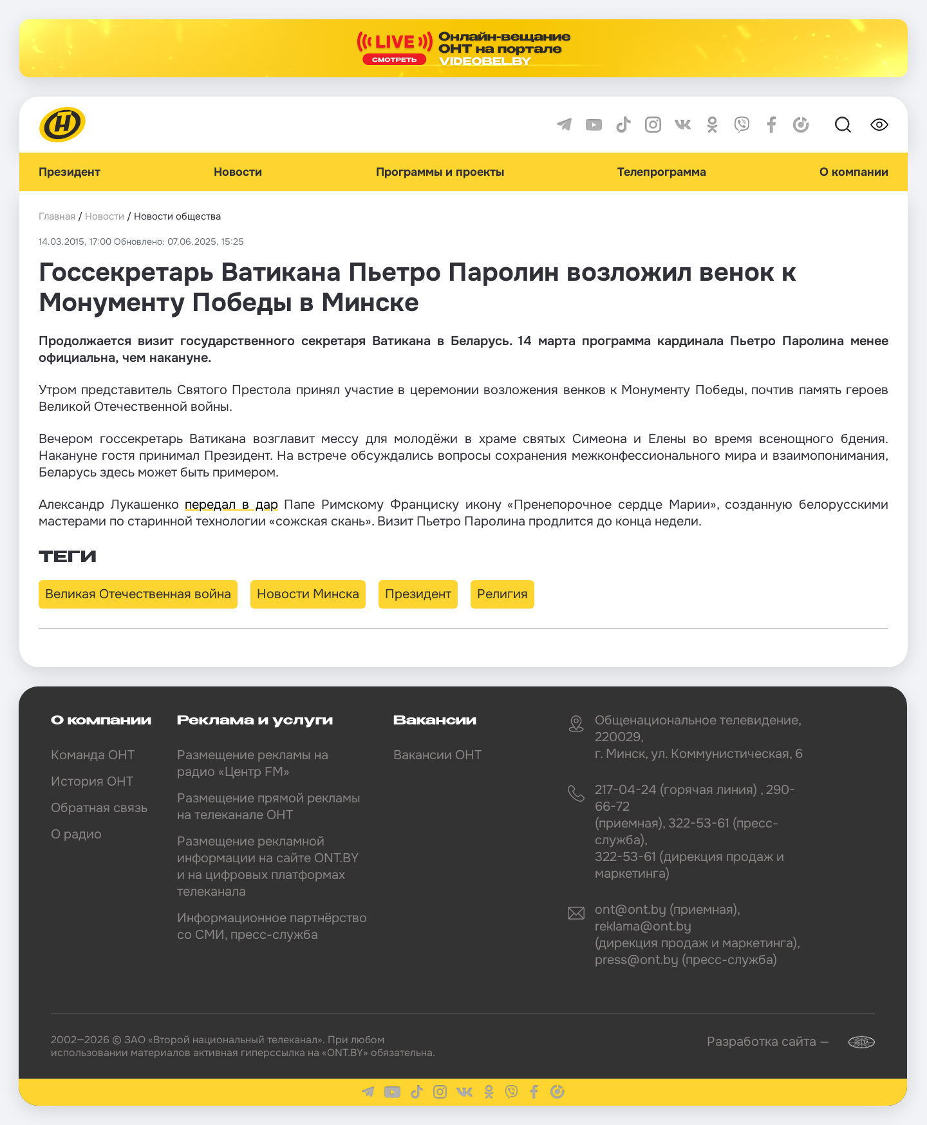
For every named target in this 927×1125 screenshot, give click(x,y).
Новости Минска (308, 594)
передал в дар (231, 504)
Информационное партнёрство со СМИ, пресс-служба (272, 926)
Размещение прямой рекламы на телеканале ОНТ (268, 806)
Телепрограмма (661, 171)
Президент (69, 171)
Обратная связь (99, 808)
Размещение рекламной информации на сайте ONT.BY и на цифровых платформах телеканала (268, 866)
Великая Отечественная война (138, 594)
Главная (57, 216)
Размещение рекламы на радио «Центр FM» (252, 763)
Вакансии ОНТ (437, 755)
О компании (853, 171)
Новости (238, 171)
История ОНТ (92, 781)
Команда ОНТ (93, 755)
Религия (502, 594)
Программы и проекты (440, 171)
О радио (76, 834)
